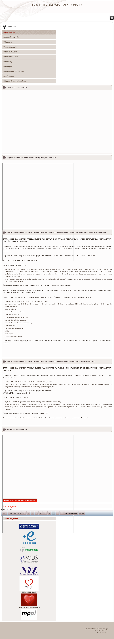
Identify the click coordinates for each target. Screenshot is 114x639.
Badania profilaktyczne (14, 71)
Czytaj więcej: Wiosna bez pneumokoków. (19, 500)
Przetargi (8, 62)
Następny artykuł (71, 513)
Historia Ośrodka (12, 37)
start (4, 513)
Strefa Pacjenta (11, 52)
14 (28, 513)
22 (62, 513)
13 (24, 513)
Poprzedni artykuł (15, 513)
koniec (81, 513)
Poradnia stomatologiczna (15, 81)
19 (49, 513)
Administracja (10, 47)
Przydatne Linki (11, 57)
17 (41, 513)
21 (58, 513)
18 (45, 513)
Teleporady (9, 76)
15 (32, 513)
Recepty (8, 66)
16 (37, 513)
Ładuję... (57, 121)
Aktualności (10, 32)
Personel (8, 42)
